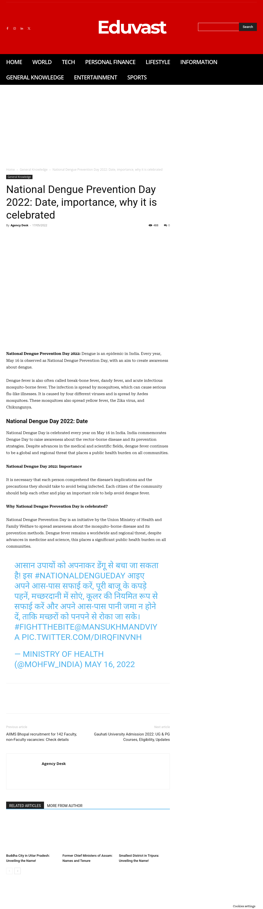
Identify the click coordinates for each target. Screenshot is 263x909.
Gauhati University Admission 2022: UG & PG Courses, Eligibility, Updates (132, 737)
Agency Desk (19, 225)
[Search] (248, 27)
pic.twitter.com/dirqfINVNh (82, 637)
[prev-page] (9, 871)
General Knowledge (34, 169)
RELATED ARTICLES (25, 806)
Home (10, 169)
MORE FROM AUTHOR (64, 806)
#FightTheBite (44, 627)
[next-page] (17, 871)
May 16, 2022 (109, 664)
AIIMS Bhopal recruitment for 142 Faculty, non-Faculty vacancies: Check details (41, 737)
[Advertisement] (131, 123)
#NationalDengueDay (80, 575)
